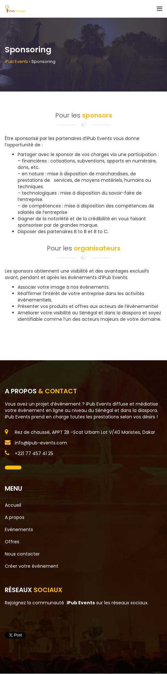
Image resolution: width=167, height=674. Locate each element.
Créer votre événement (31, 566)
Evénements (19, 529)
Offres (12, 541)
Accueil (13, 505)
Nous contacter (22, 554)
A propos (14, 517)
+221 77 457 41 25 (34, 453)
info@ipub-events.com (41, 443)
